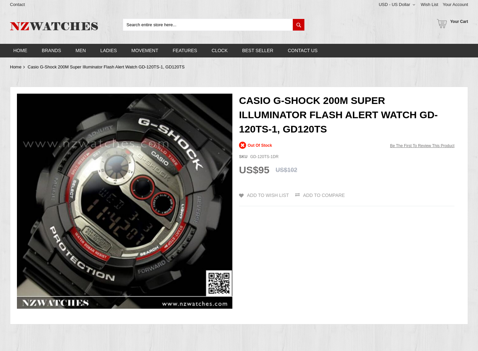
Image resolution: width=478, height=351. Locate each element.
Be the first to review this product (422, 145)
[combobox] (213, 25)
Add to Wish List (268, 195)
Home (16, 66)
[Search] (298, 25)
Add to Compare (324, 195)
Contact (17, 4)
